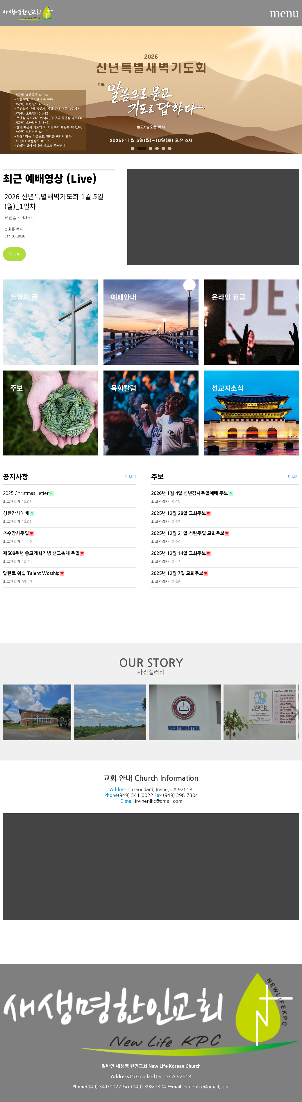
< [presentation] (7, 712)
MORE (14, 254)
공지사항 (15, 476)
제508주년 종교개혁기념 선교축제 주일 (41, 553)
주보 (157, 476)
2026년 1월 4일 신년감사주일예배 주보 (189, 493)
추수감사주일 (16, 533)
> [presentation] (295, 712)
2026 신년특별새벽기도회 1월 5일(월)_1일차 (53, 201)
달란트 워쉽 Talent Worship (31, 573)
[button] (132, 148)
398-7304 (187, 795)
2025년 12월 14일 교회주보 (178, 553)
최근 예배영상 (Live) (50, 178)
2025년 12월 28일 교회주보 (178, 513)
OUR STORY (151, 666)
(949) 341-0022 (135, 795)
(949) (169, 795)
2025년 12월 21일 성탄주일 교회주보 (188, 533)
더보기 (130, 477)
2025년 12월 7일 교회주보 (177, 573)
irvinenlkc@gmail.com (158, 801)
